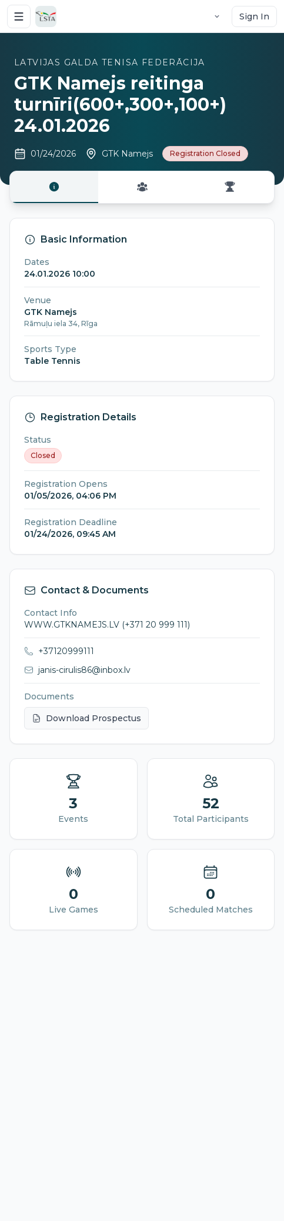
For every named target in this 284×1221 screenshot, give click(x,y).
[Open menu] (19, 16)
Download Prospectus (86, 718)
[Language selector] (217, 16)
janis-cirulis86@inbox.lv (84, 670)
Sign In (254, 16)
